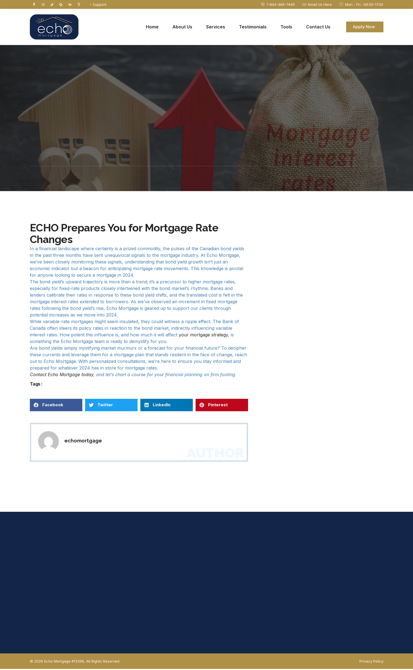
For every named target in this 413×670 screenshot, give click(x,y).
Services (215, 28)
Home (152, 28)
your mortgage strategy (203, 335)
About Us (182, 28)
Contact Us (318, 28)
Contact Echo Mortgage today (61, 375)
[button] (56, 406)
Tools (286, 28)
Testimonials (253, 28)
